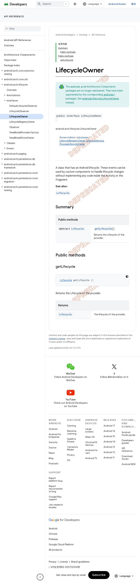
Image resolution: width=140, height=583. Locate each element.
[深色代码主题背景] (127, 277)
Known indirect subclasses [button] (94, 141)
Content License (57, 338)
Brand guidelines (80, 561)
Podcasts (53, 463)
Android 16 (109, 430)
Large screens (89, 430)
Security (53, 442)
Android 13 (109, 446)
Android (53, 428)
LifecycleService (95, 140)
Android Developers (65, 34)
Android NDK (129, 464)
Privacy (71, 454)
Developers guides (128, 441)
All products (55, 549)
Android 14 (109, 441)
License (64, 561)
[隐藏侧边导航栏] (40, 577)
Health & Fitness (71, 440)
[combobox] (52, 4)
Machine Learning (71, 432)
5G (68, 460)
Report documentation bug (56, 489)
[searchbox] (22, 28)
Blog (51, 458)
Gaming (71, 425)
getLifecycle (103, 228)
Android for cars (91, 451)
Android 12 (109, 452)
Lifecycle (62, 193)
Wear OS (90, 436)
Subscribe (99, 575)
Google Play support (55, 498)
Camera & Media (72, 448)
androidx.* (109, 94)
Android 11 (109, 457)
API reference (14, 16)
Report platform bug (55, 479)
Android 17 (109, 425)
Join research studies (56, 506)
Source (52, 447)
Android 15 (109, 436)
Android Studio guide (128, 433)
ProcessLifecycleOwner (72, 144)
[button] (21, 72)
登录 (133, 3)
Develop (83, 34)
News (52, 452)
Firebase (53, 539)
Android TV (91, 458)
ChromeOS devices (91, 443)
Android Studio (117, 3)
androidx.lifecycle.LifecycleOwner (100, 98)
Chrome (53, 533)
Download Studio (127, 457)
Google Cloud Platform (61, 544)
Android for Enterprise (55, 435)
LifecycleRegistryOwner (72, 140)
